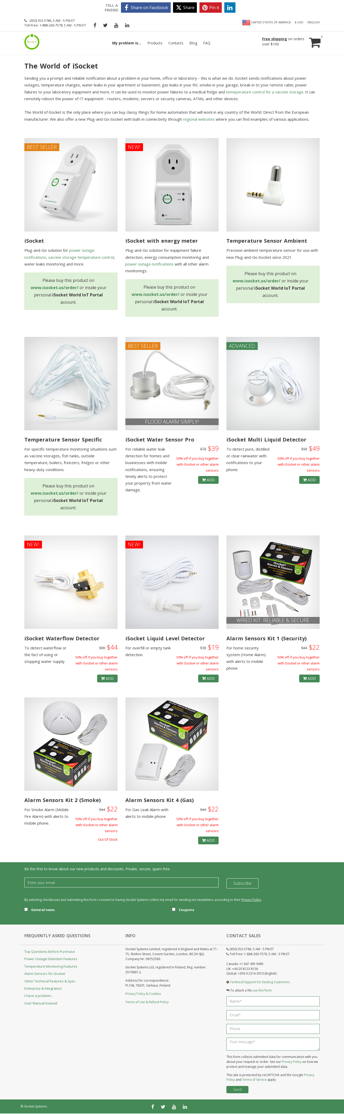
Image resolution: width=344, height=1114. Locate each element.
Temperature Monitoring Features (50, 966)
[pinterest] (210, 7)
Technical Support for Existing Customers (260, 982)
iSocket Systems (35, 1106)
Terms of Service (254, 1080)
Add (208, 480)
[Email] (121, 883)
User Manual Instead (40, 1003)
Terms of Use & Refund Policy (147, 1002)
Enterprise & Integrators (43, 988)
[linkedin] (229, 7)
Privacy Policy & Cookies (143, 994)
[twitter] (185, 7)
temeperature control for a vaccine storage (264, 92)
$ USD (299, 22)
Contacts (175, 42)
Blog (193, 42)
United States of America (266, 22)
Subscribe (242, 883)
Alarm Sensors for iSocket (44, 974)
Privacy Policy (251, 900)
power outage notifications (149, 264)
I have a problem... (38, 996)
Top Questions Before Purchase (49, 951)
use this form (262, 990)
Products (154, 42)
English (313, 22)
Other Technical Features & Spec (49, 981)
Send (237, 1089)
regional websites (199, 119)
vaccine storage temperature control (81, 257)
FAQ (206, 42)
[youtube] (116, 25)
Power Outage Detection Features (50, 959)
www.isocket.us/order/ (54, 288)
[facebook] (146, 7)
